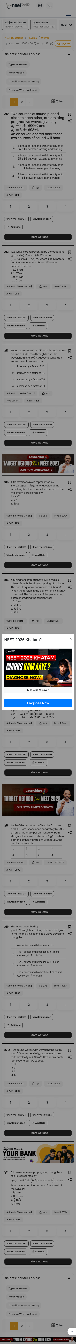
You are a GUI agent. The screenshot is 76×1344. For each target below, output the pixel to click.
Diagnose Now (38, 703)
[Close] (70, 639)
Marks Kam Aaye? (38, 690)
